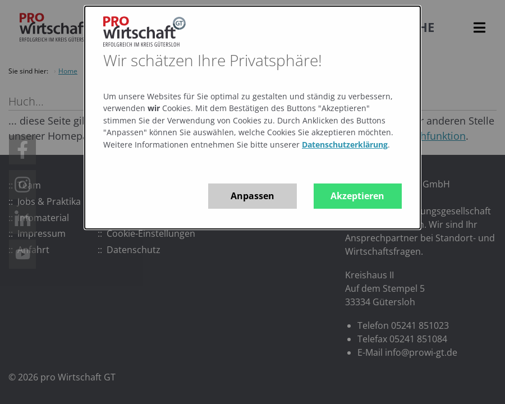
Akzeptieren (357, 196)
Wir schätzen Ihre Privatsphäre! (212, 60)
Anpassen (252, 196)
